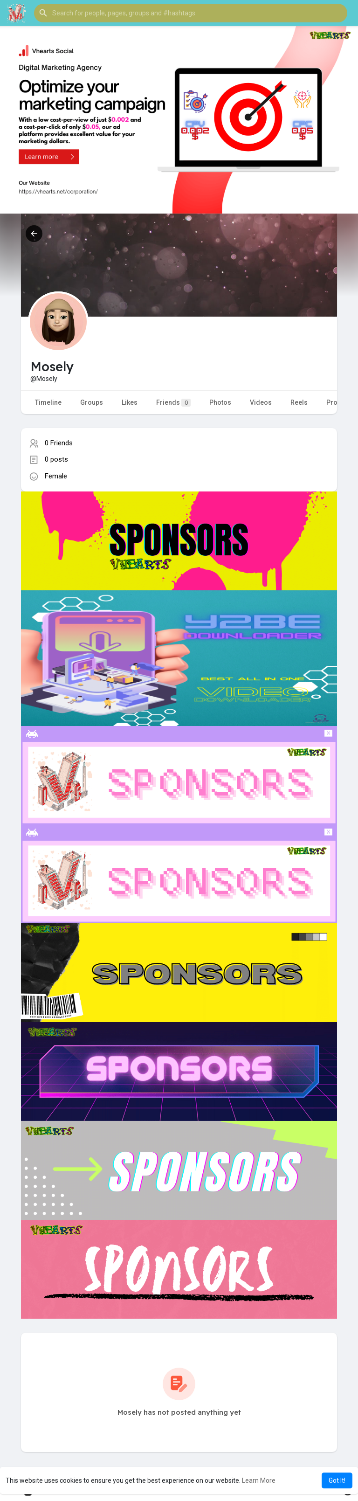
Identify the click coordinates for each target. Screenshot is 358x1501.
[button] (190, 13)
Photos (220, 402)
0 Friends (59, 443)
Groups (91, 402)
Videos (261, 402)
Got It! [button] (337, 1480)
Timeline (48, 402)
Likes (130, 402)
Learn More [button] (258, 1480)
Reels (299, 402)
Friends (173, 403)
